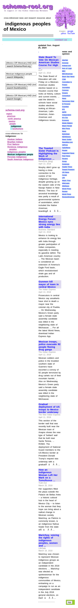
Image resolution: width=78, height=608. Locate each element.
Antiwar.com (66, 66)
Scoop (64, 161)
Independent (66, 115)
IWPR (64, 112)
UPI (63, 178)
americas (11, 116)
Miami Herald (67, 126)
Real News (66, 156)
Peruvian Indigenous (17, 157)
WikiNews (65, 186)
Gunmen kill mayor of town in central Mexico (49, 284)
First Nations (13, 144)
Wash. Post (66, 181)
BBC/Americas (67, 74)
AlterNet (65, 60)
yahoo (63, 33)
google (70, 31)
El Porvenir (66, 104)
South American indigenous (20, 159)
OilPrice (65, 145)
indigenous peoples (16, 152)
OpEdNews (66, 148)
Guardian (65, 107)
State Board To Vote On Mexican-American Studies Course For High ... (49, 62)
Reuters (65, 159)
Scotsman (65, 164)
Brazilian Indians (15, 142)
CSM (64, 79)
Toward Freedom (68, 170)
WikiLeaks (65, 183)
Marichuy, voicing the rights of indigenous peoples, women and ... (49, 540)
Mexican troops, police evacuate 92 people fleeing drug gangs (49, 345)
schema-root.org (14, 110)
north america (14, 119)
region (9, 114)
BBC (63, 71)
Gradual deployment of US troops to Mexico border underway (49, 408)
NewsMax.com (67, 142)
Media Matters (67, 123)
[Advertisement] (49, 133)
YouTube (71, 33)
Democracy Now (68, 101)
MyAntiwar (66, 134)
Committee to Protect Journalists (67, 85)
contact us (61, 39)
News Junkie (66, 139)
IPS (63, 109)
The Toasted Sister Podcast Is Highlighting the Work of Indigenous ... (49, 153)
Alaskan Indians (14, 139)
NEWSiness (66, 137)
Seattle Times (67, 167)
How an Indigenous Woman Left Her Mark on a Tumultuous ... (48, 475)
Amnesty (65, 63)
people (12, 124)
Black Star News (68, 77)
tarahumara (18, 129)
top (69, 602)
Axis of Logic (67, 68)
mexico (12, 121)
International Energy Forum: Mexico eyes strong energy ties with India (49, 221)
